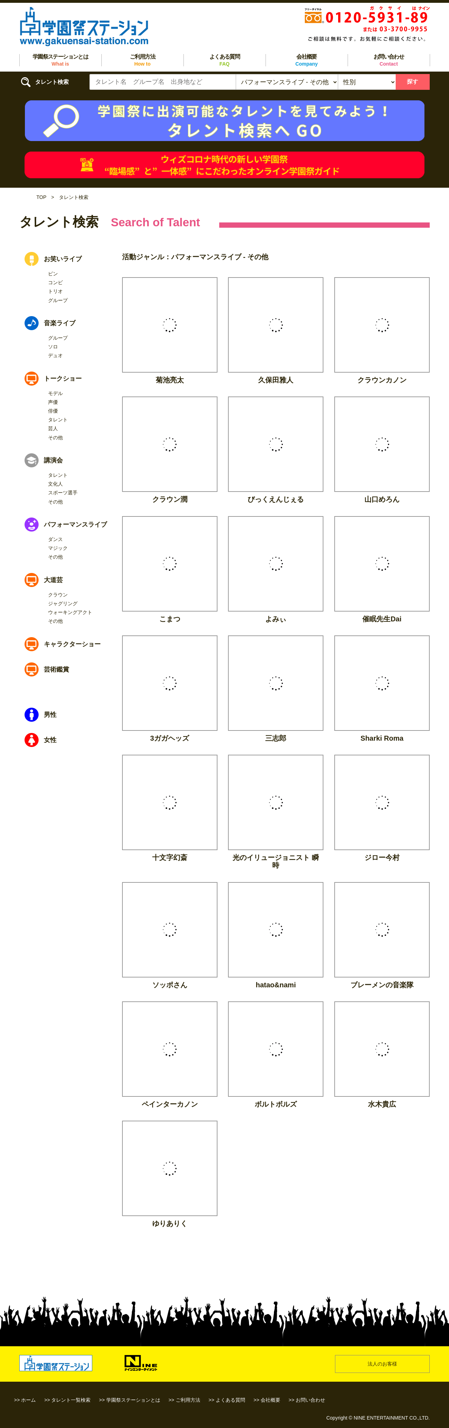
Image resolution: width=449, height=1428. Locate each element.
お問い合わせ (389, 60)
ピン (53, 273)
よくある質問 (224, 60)
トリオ (55, 291)
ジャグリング (63, 603)
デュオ (55, 355)
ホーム (28, 1400)
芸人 (53, 428)
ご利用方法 (142, 60)
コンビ (55, 282)
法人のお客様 (382, 1364)
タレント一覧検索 (71, 1400)
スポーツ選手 (63, 492)
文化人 (55, 484)
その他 (55, 437)
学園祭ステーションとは (60, 60)
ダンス (55, 539)
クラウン (58, 595)
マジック (58, 548)
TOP (41, 197)
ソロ (53, 346)
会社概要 (307, 60)
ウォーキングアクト (70, 612)
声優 (53, 402)
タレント (58, 419)
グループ (58, 300)
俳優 (53, 411)
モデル (55, 393)
